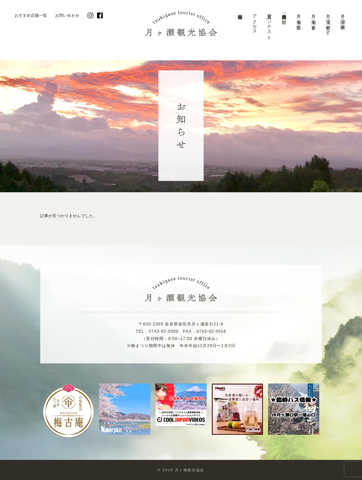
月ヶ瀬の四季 (342, 16)
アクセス (254, 21)
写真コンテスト (269, 24)
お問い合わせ (67, 15)
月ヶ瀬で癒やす (328, 22)
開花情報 (240, 26)
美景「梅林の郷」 (284, 14)
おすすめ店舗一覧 (31, 15)
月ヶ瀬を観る (298, 19)
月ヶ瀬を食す (313, 19)
